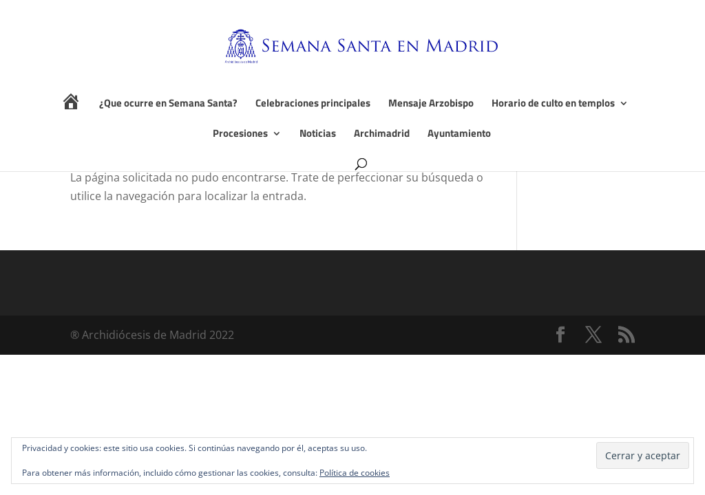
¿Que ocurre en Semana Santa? (168, 104)
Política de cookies (354, 472)
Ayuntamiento (459, 135)
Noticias (317, 135)
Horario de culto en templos (553, 104)
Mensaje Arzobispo (431, 104)
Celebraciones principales (312, 104)
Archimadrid (382, 135)
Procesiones (240, 135)
